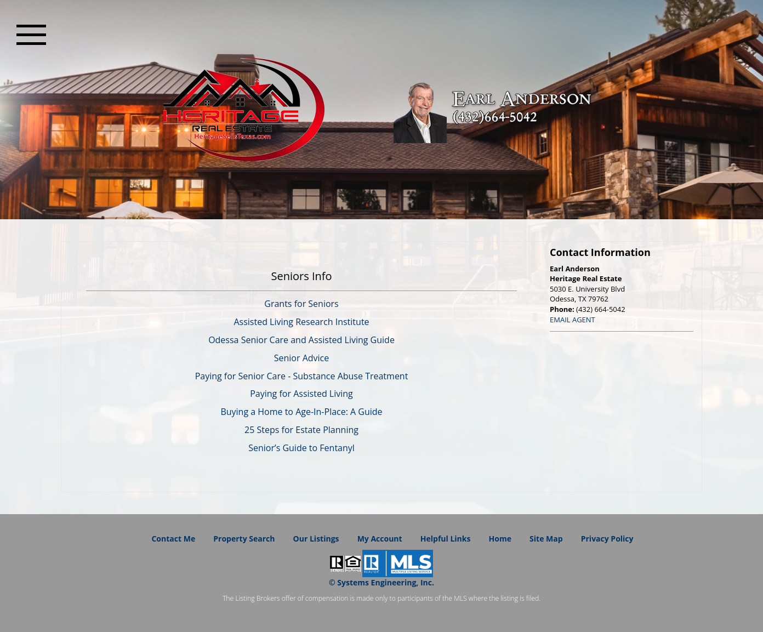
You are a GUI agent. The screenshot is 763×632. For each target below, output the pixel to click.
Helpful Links (445, 538)
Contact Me (173, 538)
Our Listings (316, 538)
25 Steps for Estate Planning (301, 430)
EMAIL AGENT (572, 319)
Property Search (244, 538)
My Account (379, 538)
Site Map (545, 538)
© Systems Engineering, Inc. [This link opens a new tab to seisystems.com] (381, 582)
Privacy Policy (607, 538)
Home (500, 538)
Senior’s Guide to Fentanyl (301, 448)
